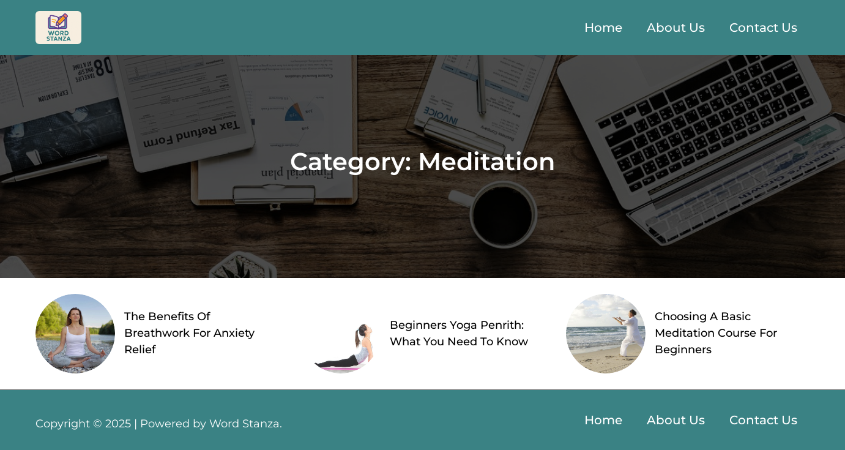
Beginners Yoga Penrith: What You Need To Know (459, 333)
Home (603, 27)
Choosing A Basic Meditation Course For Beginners (716, 333)
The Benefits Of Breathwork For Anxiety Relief (189, 333)
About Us (676, 27)
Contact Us (763, 27)
